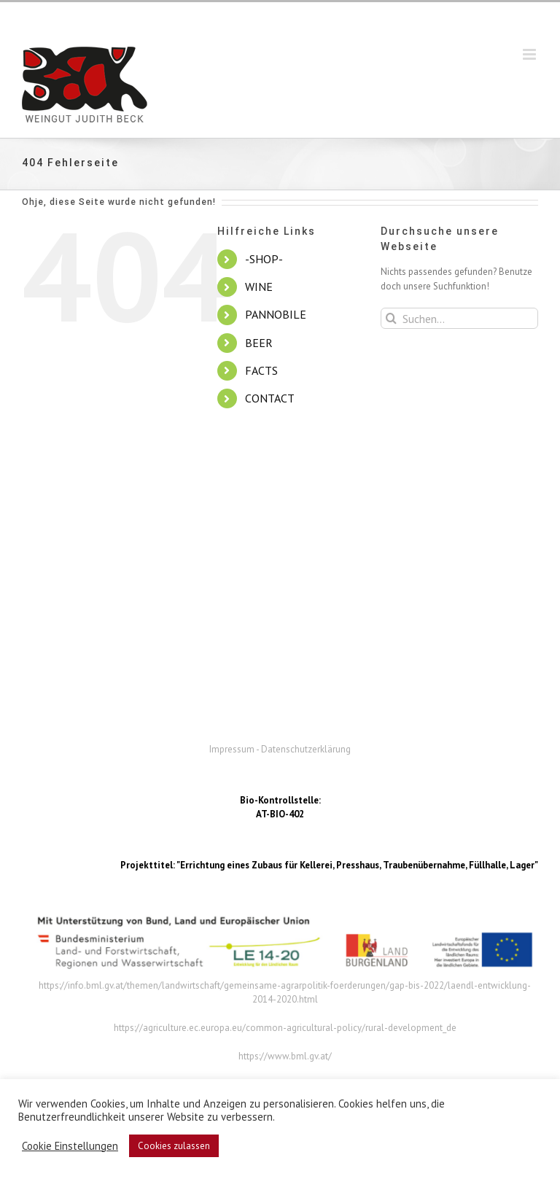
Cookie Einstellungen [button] (70, 1146)
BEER (259, 342)
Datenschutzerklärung (306, 749)
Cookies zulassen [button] (174, 1146)
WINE (259, 286)
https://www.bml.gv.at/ (285, 1056)
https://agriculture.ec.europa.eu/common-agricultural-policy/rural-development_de (285, 1028)
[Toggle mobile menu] (530, 54)
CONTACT (270, 398)
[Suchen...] (459, 318)
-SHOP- (264, 259)
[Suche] (391, 318)
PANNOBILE (275, 314)
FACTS (261, 370)
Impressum (231, 749)
